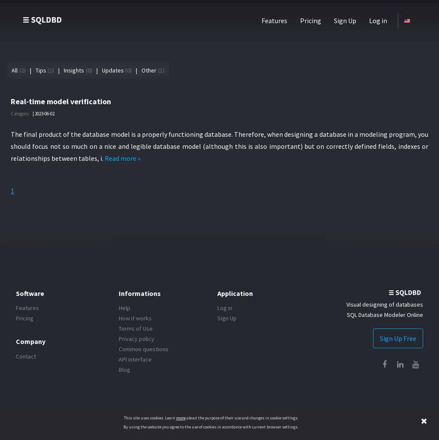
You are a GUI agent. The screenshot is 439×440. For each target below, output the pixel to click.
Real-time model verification (61, 101)
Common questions (143, 349)
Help (124, 308)
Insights (74, 70)
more (181, 418)
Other (148, 70)
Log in (378, 20)
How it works (135, 318)
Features (274, 20)
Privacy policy (136, 339)
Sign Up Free (398, 338)
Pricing (310, 20)
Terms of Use (136, 328)
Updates (113, 70)
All (15, 70)
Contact (26, 356)
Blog (124, 370)
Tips (41, 70)
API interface (135, 359)
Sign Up (345, 20)
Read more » (123, 158)
